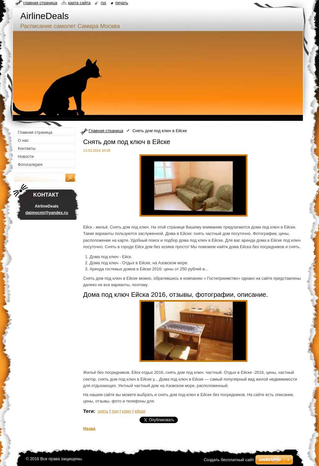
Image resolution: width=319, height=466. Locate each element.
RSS (103, 2)
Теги (88, 411)
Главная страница (106, 130)
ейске (140, 411)
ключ (126, 411)
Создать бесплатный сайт (229, 459)
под (115, 411)
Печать (121, 2)
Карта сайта (79, 2)
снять (103, 411)
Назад (89, 428)
